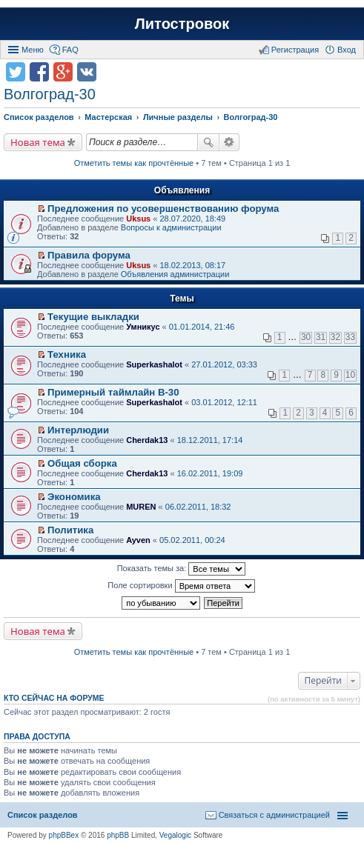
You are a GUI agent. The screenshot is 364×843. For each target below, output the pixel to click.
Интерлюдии (78, 430)
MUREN (141, 506)
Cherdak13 (147, 440)
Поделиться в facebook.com (39, 71)
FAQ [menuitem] (70, 49)
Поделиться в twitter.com (15, 71)
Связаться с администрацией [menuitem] (274, 814)
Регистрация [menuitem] (295, 49)
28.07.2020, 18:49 (192, 218)
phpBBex (64, 835)
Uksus (138, 218)
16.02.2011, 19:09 (210, 473)
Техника (66, 354)
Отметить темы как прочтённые (134, 163)
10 (350, 375)
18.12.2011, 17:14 (210, 440)
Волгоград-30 (50, 94)
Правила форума (88, 255)
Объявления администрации (175, 274)
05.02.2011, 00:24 (192, 540)
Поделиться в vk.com (86, 71)
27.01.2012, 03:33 (224, 364)
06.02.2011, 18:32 (198, 506)
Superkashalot (154, 364)
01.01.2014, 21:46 (202, 326)
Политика (70, 530)
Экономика (74, 496)
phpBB (118, 835)
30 (306, 337)
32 (335, 337)
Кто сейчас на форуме (54, 697)
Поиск (208, 142)
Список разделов (42, 814)
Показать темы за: (181, 569)
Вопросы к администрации (171, 227)
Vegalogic (175, 835)
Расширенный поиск (229, 142)
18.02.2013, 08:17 (192, 265)
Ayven (138, 540)
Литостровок (182, 24)
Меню (32, 49)
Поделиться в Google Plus (63, 71)
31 (320, 337)
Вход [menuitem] (346, 49)
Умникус (142, 326)
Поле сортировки (180, 586)
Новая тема (37, 142)
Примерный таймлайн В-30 (113, 392)
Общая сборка (82, 463)
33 (350, 337)
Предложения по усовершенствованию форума (163, 208)
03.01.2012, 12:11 (224, 402)
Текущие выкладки (93, 316)
